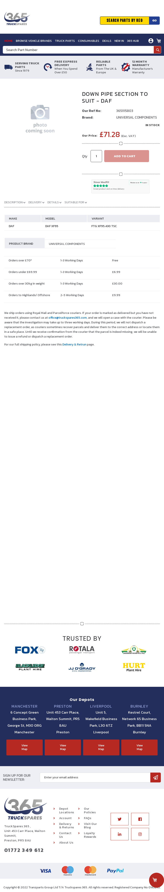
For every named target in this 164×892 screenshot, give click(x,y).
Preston (63, 706)
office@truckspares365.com (67, 317)
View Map (24, 747)
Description (13, 202)
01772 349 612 (24, 850)
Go (154, 20)
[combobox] (82, 50)
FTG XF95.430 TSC (104, 226)
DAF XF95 (51, 226)
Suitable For (74, 202)
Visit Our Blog (90, 826)
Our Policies (90, 810)
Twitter (120, 819)
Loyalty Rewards (90, 835)
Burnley (139, 706)
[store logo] (17, 20)
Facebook (140, 819)
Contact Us (65, 835)
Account (65, 818)
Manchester (24, 706)
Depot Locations (66, 810)
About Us (66, 842)
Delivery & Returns (66, 826)
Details (53, 202)
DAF (11, 226)
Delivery (35, 202)
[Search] (157, 49)
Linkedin (120, 834)
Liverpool (101, 706)
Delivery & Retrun (74, 344)
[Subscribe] (155, 777)
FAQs (87, 818)
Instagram (140, 834)
